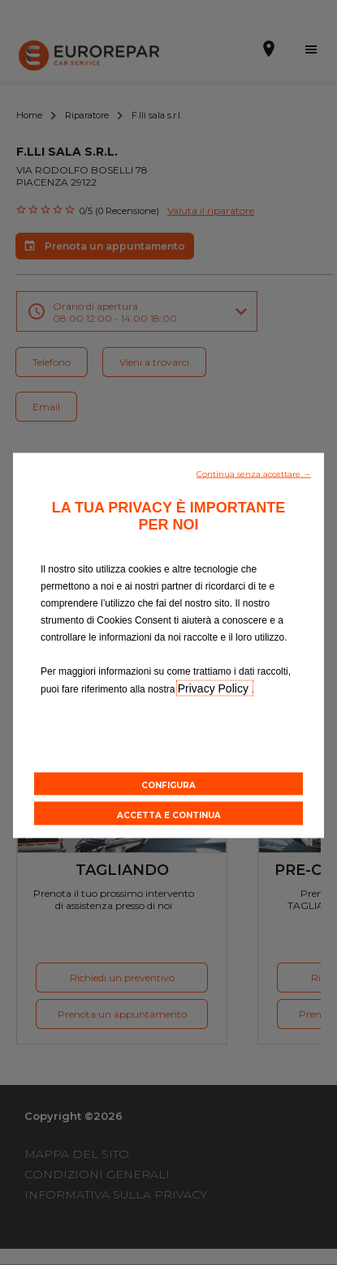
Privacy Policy (215, 688)
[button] (254, 472)
